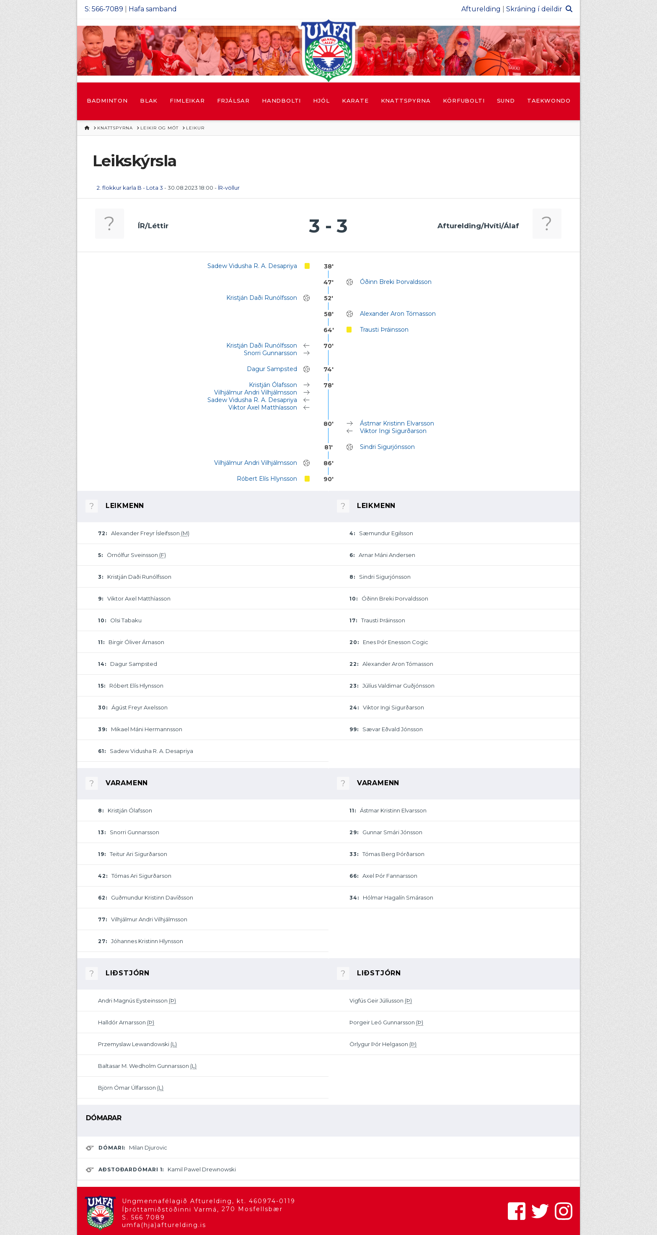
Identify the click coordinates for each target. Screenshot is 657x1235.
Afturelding (481, 9)
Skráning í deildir (534, 9)
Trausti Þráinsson (384, 329)
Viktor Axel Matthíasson (262, 407)
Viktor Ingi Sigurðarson (393, 431)
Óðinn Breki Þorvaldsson (396, 282)
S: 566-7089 (104, 9)
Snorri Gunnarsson (270, 353)
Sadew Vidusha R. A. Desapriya (252, 266)
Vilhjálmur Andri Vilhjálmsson (255, 392)
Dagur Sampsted (272, 369)
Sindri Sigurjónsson (387, 447)
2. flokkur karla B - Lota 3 (130, 187)
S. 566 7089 (143, 1217)
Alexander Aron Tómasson (398, 313)
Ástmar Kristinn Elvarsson (397, 423)
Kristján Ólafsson (273, 385)
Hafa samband (153, 9)
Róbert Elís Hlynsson (267, 478)
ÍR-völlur (229, 187)
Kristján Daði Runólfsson (261, 298)
